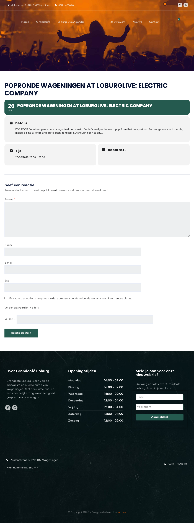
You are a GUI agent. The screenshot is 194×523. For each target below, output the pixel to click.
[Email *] (159, 397)
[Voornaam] (159, 407)
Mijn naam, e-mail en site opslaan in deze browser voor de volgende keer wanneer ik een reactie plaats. (70, 298)
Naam (9, 245)
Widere (122, 512)
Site (6, 281)
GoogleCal (117, 150)
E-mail (9, 263)
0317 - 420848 (66, 5)
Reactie (9, 199)
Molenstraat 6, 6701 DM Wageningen (31, 5)
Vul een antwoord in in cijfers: (22, 308)
